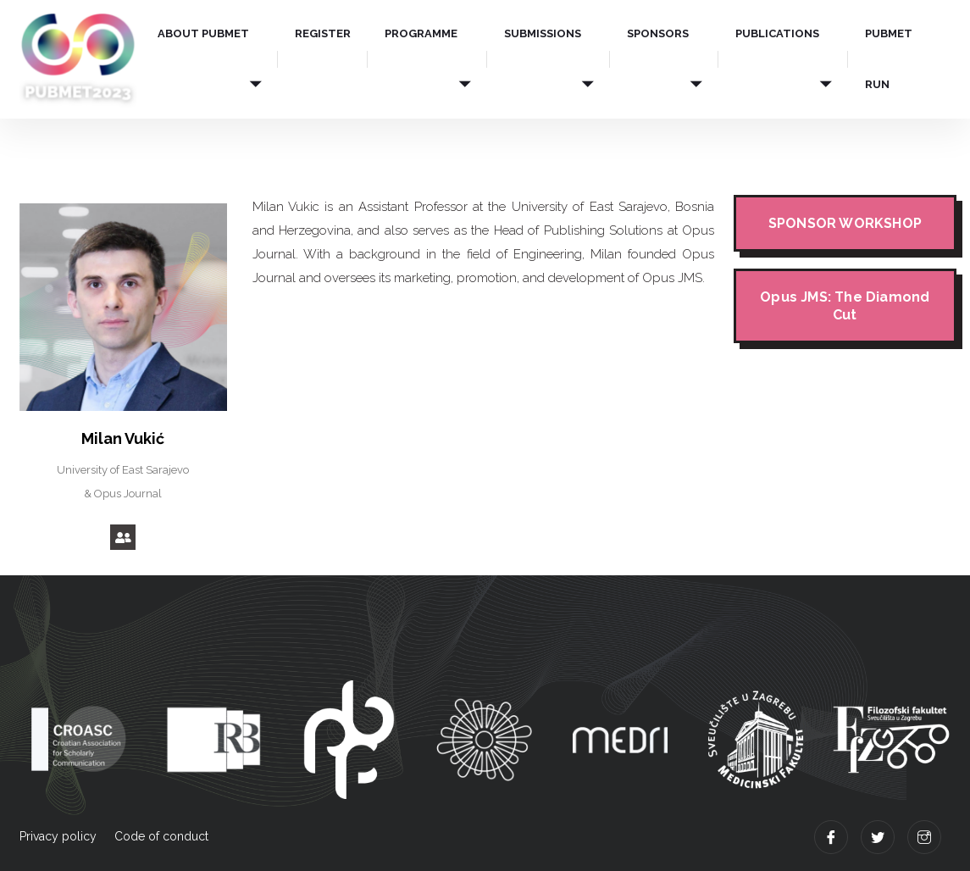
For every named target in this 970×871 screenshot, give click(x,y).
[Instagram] (924, 837)
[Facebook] (831, 837)
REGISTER (323, 33)
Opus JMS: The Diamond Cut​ (844, 306)
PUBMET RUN (888, 59)
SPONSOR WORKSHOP (845, 223)
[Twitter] (878, 837)
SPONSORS (658, 33)
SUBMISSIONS (542, 33)
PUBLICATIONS (777, 33)
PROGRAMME (421, 33)
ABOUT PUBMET (203, 33)
